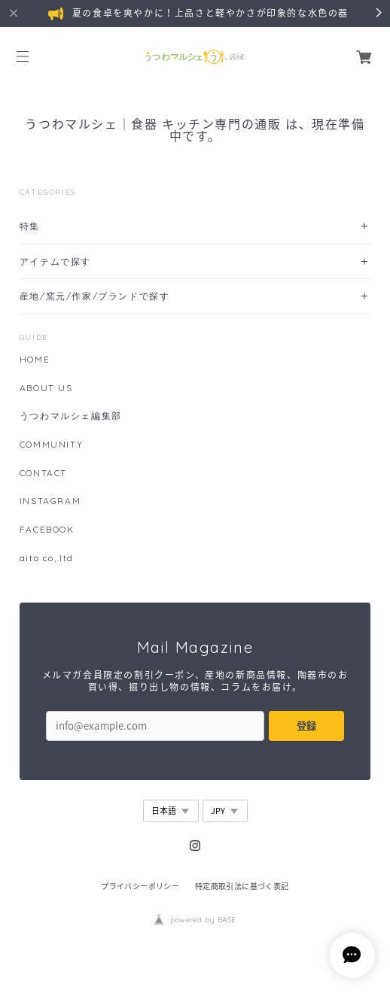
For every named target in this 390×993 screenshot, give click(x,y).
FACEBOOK (47, 529)
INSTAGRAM (50, 501)
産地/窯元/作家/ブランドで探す (95, 296)
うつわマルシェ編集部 (71, 416)
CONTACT (43, 473)
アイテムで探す (55, 261)
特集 (30, 226)
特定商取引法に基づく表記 (242, 885)
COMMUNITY (51, 444)
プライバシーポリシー (140, 885)
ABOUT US (46, 388)
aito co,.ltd (47, 558)
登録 (306, 725)
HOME (35, 359)
